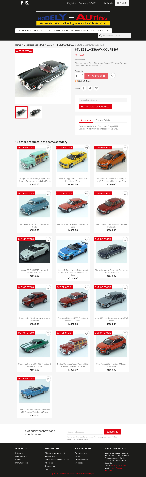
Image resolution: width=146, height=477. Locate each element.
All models (24, 30)
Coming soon (60, 30)
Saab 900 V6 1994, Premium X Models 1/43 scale (111, 225)
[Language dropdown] (72, 3)
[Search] (114, 35)
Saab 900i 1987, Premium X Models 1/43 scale (73, 225)
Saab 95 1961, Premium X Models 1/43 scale (34, 225)
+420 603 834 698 (118, 465)
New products (42, 30)
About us (103, 30)
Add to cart (96, 76)
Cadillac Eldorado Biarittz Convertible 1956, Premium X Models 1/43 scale (34, 410)
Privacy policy (51, 456)
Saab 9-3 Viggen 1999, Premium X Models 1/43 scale (73, 179)
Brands (18, 459)
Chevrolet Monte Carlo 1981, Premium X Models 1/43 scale (111, 271)
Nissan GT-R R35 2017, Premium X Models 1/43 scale (34, 271)
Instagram (27, 2)
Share (83, 88)
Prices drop (20, 453)
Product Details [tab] (103, 120)
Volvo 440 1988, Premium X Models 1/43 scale (111, 319)
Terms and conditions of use (57, 459)
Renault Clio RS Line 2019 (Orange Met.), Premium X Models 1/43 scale (111, 179)
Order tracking (81, 453)
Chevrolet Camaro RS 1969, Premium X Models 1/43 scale (34, 365)
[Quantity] (78, 76)
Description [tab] (86, 120)
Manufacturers (21, 463)
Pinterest (96, 88)
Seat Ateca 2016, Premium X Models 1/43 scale (111, 365)
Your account (83, 448)
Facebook (21, 2)
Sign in (78, 456)
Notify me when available (95, 106)
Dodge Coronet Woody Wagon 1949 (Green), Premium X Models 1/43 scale (34, 179)
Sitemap (48, 469)
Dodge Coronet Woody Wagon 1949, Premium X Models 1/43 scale (73, 365)
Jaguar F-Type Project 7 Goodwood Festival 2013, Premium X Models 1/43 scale (73, 272)
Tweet (90, 88)
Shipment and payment (83, 30)
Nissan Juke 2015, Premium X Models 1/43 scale (34, 319)
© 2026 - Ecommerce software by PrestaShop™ (73, 473)
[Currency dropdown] (93, 3)
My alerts (79, 463)
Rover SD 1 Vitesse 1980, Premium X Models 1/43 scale (73, 319)
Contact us (50, 466)
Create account (81, 459)
